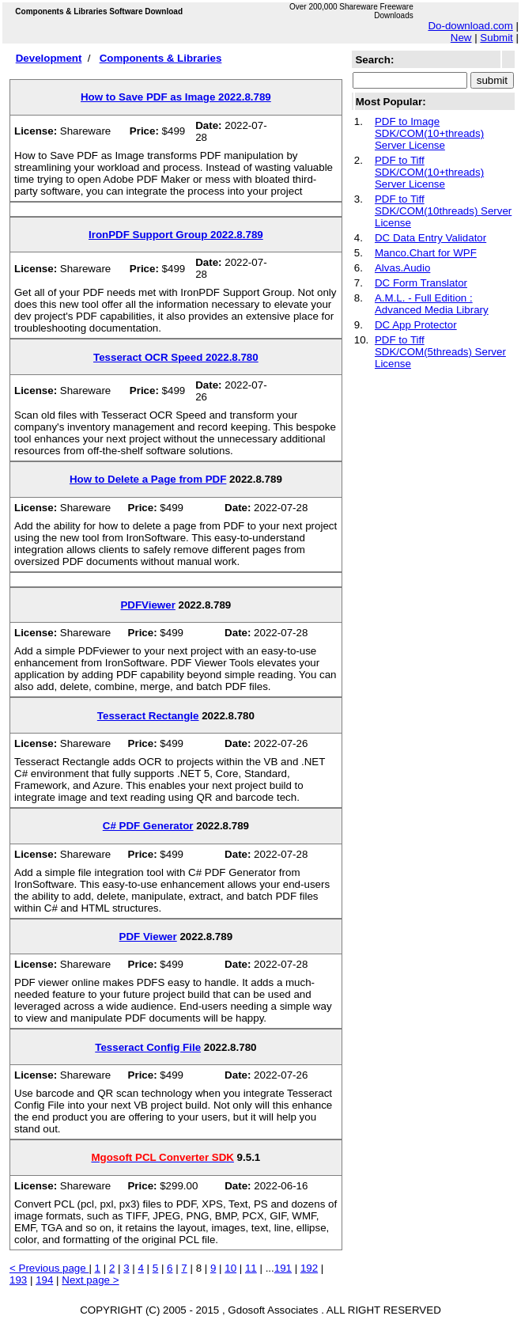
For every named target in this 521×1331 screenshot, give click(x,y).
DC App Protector (416, 325)
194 (44, 1280)
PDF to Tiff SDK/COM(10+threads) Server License (429, 172)
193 (18, 1280)
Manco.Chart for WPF (426, 253)
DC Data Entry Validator (430, 238)
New (461, 38)
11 (251, 1268)
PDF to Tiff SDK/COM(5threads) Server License (440, 352)
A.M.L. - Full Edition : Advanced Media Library (432, 304)
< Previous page (49, 1268)
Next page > (90, 1280)
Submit (496, 38)
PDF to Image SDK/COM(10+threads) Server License (429, 133)
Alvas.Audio (402, 268)
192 (309, 1268)
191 (283, 1268)
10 (230, 1268)
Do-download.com (470, 26)
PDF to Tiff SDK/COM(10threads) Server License (443, 211)
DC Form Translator (421, 283)
